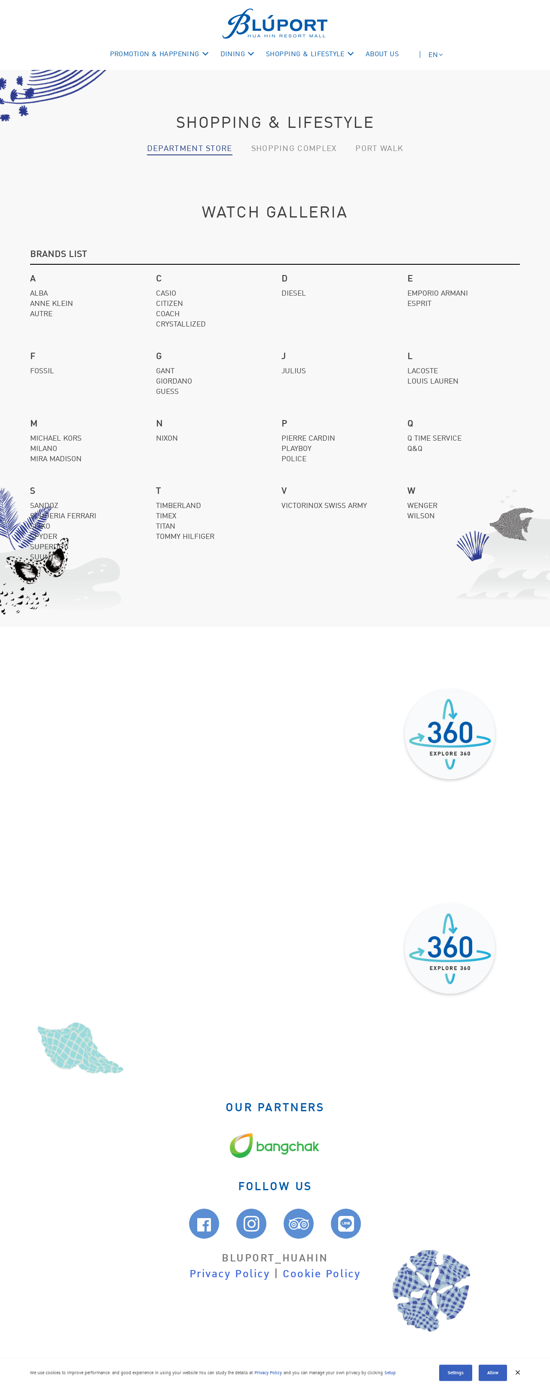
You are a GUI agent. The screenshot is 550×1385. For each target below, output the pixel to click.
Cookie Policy (322, 1274)
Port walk (379, 148)
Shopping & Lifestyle (305, 54)
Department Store (189, 148)
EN (433, 55)
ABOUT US (382, 54)
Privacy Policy (229, 1274)
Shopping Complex (294, 148)
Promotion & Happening (154, 54)
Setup (390, 1378)
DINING (232, 54)
